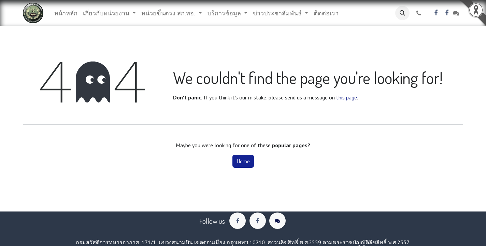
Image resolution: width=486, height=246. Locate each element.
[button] (402, 13)
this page (346, 97)
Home (243, 161)
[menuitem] (66, 13)
